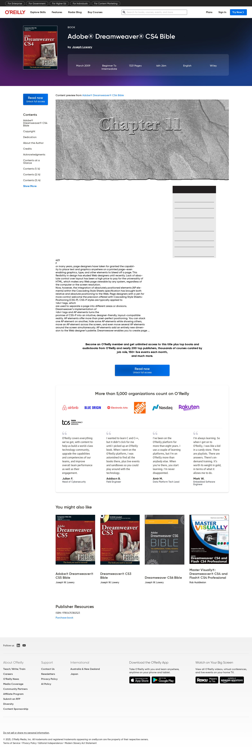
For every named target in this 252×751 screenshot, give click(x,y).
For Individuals (80, 3)
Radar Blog (75, 12)
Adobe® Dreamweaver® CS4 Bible (103, 95)
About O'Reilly (13, 662)
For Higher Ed (59, 3)
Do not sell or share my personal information (26, 732)
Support (47, 662)
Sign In (222, 12)
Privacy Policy (49, 679)
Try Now (238, 12)
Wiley (213, 65)
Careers (8, 674)
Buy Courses (95, 12)
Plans (209, 12)
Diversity (8, 704)
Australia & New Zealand (85, 669)
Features (57, 12)
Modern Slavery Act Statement (81, 743)
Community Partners (15, 689)
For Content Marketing (105, 3)
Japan (74, 674)
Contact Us (47, 669)
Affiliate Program (13, 694)
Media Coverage (13, 684)
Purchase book (64, 617)
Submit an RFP (11, 699)
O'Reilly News (11, 679)
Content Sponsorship (15, 709)
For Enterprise (15, 3)
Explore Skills (38, 12)
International (79, 662)
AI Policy (46, 684)
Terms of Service (11, 743)
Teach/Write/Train (14, 669)
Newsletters (48, 674)
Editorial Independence (50, 743)
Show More (29, 186)
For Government (37, 3)
